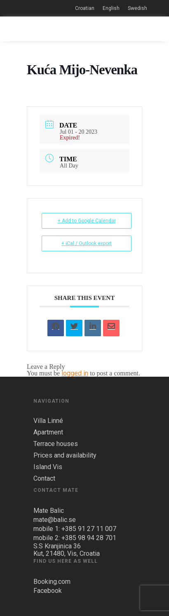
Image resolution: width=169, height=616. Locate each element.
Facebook (47, 591)
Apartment (48, 432)
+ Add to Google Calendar (87, 221)
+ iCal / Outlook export (86, 243)
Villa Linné (48, 421)
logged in (74, 373)
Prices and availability (64, 455)
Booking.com (51, 581)
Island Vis (47, 467)
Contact (44, 478)
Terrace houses (55, 444)
